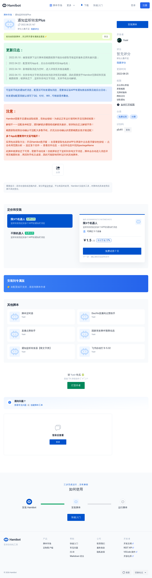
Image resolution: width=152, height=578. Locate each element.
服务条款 (101, 548)
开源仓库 (128, 556)
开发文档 (128, 543)
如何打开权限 (128, 104)
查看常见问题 (20, 405)
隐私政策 (101, 552)
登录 (133, 5)
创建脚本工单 (37, 405)
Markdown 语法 (77, 556)
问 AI (72, 552)
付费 (134, 117)
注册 (145, 5)
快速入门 (98, 5)
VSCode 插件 (129, 552)
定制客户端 (48, 548)
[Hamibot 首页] (11, 5)
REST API (128, 548)
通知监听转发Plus (23, 14)
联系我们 (101, 543)
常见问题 (74, 548)
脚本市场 (8, 14)
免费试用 (123, 117)
